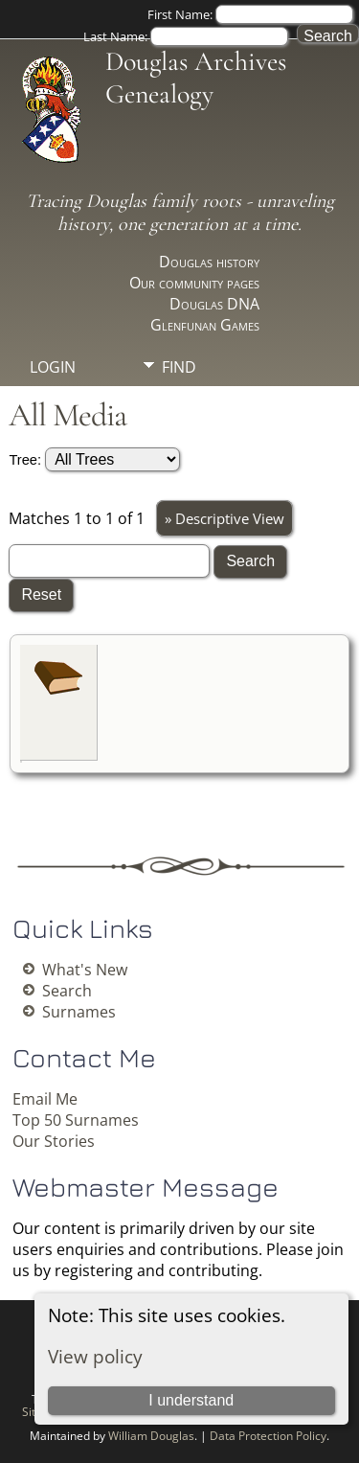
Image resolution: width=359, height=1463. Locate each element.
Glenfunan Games (204, 324)
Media (185, 399)
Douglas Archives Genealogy (195, 77)
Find (179, 366)
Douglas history (209, 261)
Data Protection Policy (268, 1436)
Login (53, 366)
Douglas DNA (214, 303)
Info (179, 432)
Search (67, 990)
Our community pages (194, 282)
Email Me (45, 1098)
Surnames (79, 1011)
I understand (191, 1400)
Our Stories (53, 1141)
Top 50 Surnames (75, 1120)
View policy (95, 1356)
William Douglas (151, 1436)
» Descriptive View (224, 518)
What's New (84, 969)
